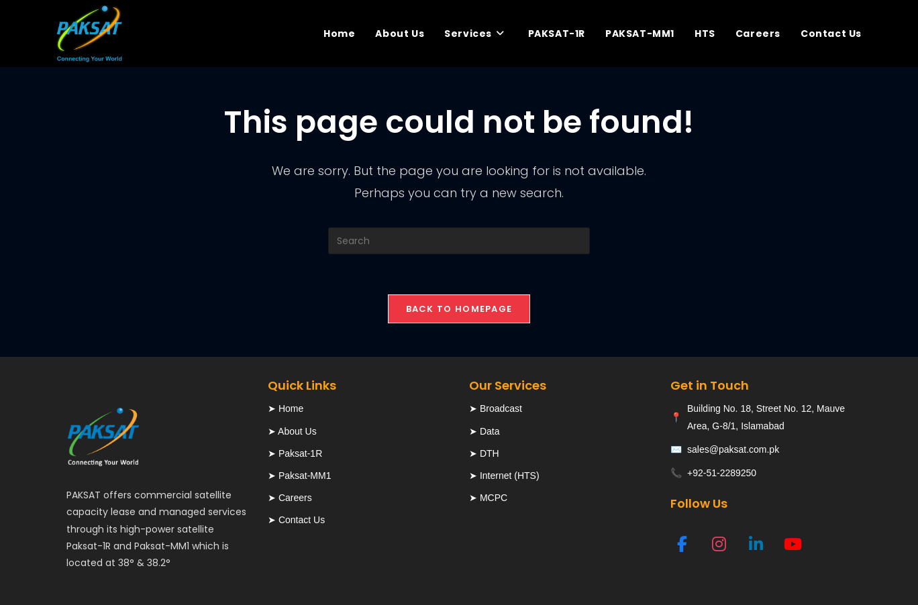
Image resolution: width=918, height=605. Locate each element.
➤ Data (484, 431)
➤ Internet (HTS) (504, 475)
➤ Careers (290, 497)
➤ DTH (484, 453)
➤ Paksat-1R (295, 453)
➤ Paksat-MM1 (299, 475)
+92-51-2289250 (721, 473)
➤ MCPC (488, 497)
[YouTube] (793, 543)
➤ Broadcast (495, 408)
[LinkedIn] (756, 543)
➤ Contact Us (296, 519)
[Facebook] (682, 543)
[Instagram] (719, 543)
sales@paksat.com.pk (733, 449)
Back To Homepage (459, 308)
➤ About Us (292, 431)
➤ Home (285, 408)
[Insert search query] (459, 240)
